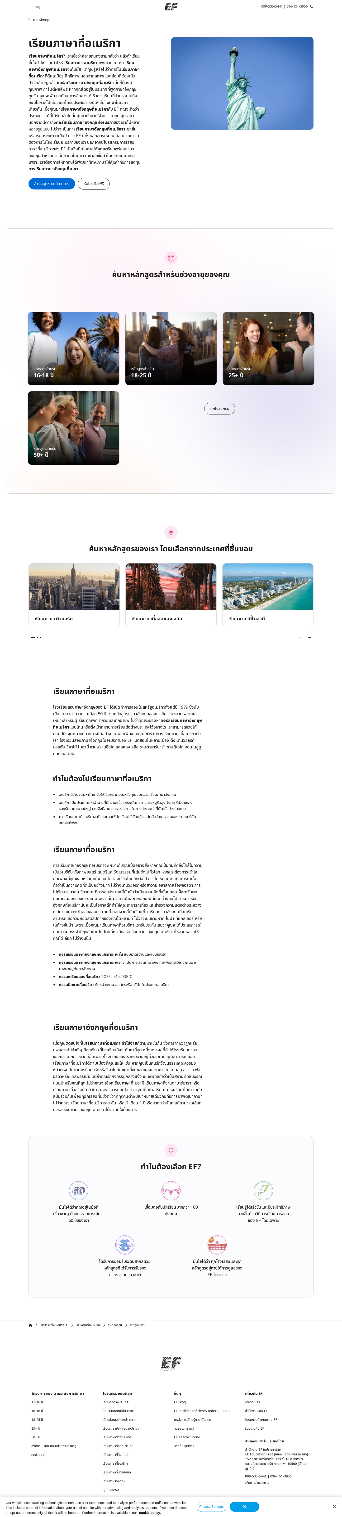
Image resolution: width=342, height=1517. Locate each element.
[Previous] (300, 637)
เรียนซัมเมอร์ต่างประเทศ (119, 1419)
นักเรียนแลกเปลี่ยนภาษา (118, 1411)
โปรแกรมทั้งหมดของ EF (261, 1419)
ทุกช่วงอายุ (38, 1454)
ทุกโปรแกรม (111, 1489)
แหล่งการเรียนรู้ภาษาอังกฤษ (192, 1419)
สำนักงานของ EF (256, 1411)
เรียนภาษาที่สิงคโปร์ (115, 1454)
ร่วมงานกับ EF (254, 1428)
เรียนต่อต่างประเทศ (115, 1402)
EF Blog (180, 1402)
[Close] (334, 1506)
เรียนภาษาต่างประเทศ (117, 1437)
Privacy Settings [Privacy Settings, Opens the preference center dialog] (211, 1506)
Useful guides (184, 1446)
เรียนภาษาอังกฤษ (114, 1481)
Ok (244, 1506)
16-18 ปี (37, 1411)
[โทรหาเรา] (286, 6)
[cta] (51, 183)
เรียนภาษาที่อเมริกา (115, 1463)
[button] (35, 6)
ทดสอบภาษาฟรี (184, 1428)
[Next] (310, 637)
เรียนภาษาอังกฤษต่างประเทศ (122, 1428)
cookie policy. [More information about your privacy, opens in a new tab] (150, 1513)
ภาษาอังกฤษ (41, 19)
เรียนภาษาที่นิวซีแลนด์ (117, 1472)
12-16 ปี (37, 1402)
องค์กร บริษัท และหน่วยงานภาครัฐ (53, 1446)
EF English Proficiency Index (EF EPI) (202, 1411)
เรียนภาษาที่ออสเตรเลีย (118, 1446)
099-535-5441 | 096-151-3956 (268, 1476)
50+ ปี (35, 1437)
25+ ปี (35, 1428)
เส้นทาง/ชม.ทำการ (257, 1482)
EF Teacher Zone (187, 1437)
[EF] (171, 6)
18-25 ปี (37, 1419)
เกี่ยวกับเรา (252, 1402)
